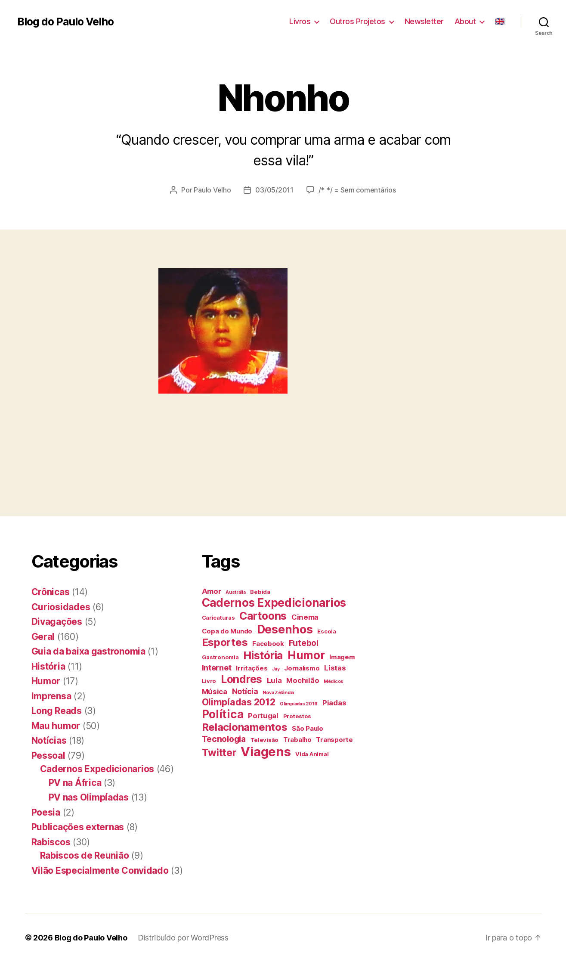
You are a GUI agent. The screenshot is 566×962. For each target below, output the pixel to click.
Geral (43, 636)
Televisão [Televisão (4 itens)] (265, 739)
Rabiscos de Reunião (84, 855)
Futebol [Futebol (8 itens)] (304, 643)
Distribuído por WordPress (183, 937)
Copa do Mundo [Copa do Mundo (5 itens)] (227, 631)
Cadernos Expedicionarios (97, 768)
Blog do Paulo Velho (65, 21)
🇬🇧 (499, 21)
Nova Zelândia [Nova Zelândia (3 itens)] (278, 692)
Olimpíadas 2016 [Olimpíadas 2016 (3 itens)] (299, 704)
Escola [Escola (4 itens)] (326, 631)
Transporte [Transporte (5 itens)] (334, 739)
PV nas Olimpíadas (89, 797)
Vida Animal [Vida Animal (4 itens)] (311, 754)
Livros (299, 21)
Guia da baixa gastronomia (88, 651)
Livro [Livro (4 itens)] (209, 680)
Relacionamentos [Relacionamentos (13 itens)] (245, 727)
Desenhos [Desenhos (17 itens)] (285, 629)
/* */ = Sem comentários (357, 190)
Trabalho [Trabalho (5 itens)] (297, 739)
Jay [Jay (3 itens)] (275, 669)
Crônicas (50, 592)
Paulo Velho (212, 190)
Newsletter (424, 21)
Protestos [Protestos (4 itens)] (297, 716)
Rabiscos (51, 842)
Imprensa (51, 696)
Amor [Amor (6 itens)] (211, 591)
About (465, 21)
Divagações (56, 621)
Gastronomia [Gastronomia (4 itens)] (220, 657)
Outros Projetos (357, 21)
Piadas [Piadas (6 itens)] (334, 702)
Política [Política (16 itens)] (223, 714)
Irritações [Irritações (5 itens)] (251, 668)
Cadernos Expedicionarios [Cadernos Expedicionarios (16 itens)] (274, 602)
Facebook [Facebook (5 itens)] (268, 643)
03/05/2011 (274, 190)
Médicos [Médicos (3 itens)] (333, 681)
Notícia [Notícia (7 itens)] (245, 691)
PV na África (75, 782)
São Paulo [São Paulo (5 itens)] (307, 728)
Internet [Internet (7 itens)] (217, 667)
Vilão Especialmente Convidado (100, 870)
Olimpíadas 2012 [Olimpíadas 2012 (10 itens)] (238, 702)
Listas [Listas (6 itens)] (335, 668)
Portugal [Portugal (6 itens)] (263, 715)
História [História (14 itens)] (263, 655)
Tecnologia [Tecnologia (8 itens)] (224, 739)
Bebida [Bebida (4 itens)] (260, 591)
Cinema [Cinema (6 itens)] (305, 617)
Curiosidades (60, 607)
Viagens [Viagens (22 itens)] (266, 751)
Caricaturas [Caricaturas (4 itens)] (218, 617)
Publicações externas (77, 827)
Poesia (45, 812)
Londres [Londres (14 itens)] (241, 679)
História (48, 666)
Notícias (49, 740)
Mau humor (55, 725)
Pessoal (48, 755)
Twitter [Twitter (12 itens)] (219, 753)
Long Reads (56, 710)
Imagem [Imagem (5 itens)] (342, 657)
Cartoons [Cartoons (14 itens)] (263, 615)
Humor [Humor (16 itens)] (306, 655)
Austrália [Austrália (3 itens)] (236, 592)
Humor (46, 681)
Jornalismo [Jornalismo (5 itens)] (301, 668)
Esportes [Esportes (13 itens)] (225, 642)
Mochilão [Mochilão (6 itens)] (302, 680)
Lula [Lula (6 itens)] (274, 680)
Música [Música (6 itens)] (214, 691)
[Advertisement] (156, 424)
